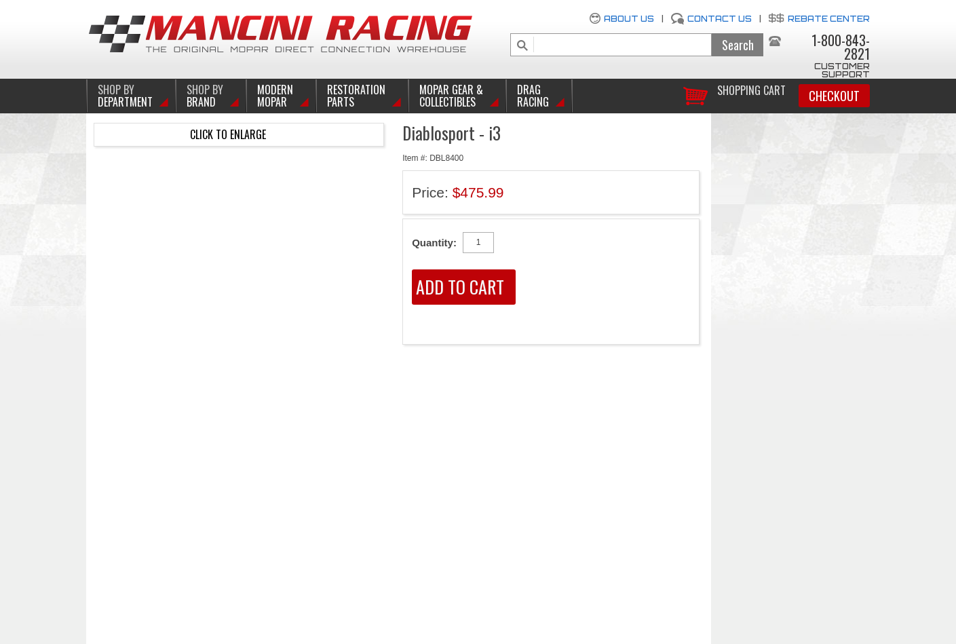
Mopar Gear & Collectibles (451, 95)
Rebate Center (829, 19)
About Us (629, 19)
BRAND (205, 95)
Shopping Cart (751, 89)
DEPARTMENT (125, 95)
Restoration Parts (356, 95)
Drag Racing (533, 95)
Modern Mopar (275, 95)
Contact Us (719, 19)
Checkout (834, 96)
